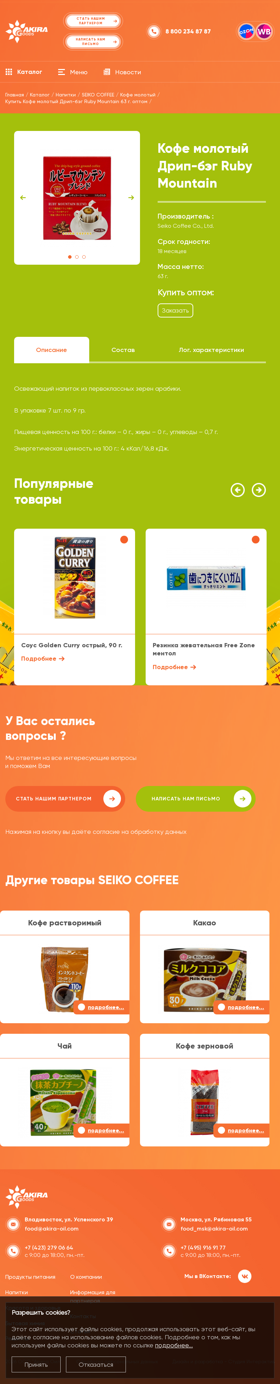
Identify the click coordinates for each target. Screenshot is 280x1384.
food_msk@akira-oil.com (214, 1228)
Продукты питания (30, 1276)
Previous (23, 198)
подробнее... (174, 1345)
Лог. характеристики (211, 350)
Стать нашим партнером (68, 798)
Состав (123, 350)
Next (131, 198)
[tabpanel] (77, 198)
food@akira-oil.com (52, 1228)
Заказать (175, 310)
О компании (86, 1276)
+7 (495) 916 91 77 (203, 1247)
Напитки (16, 1292)
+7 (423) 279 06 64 (49, 1247)
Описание (51, 350)
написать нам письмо (201, 798)
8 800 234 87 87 (188, 31)
